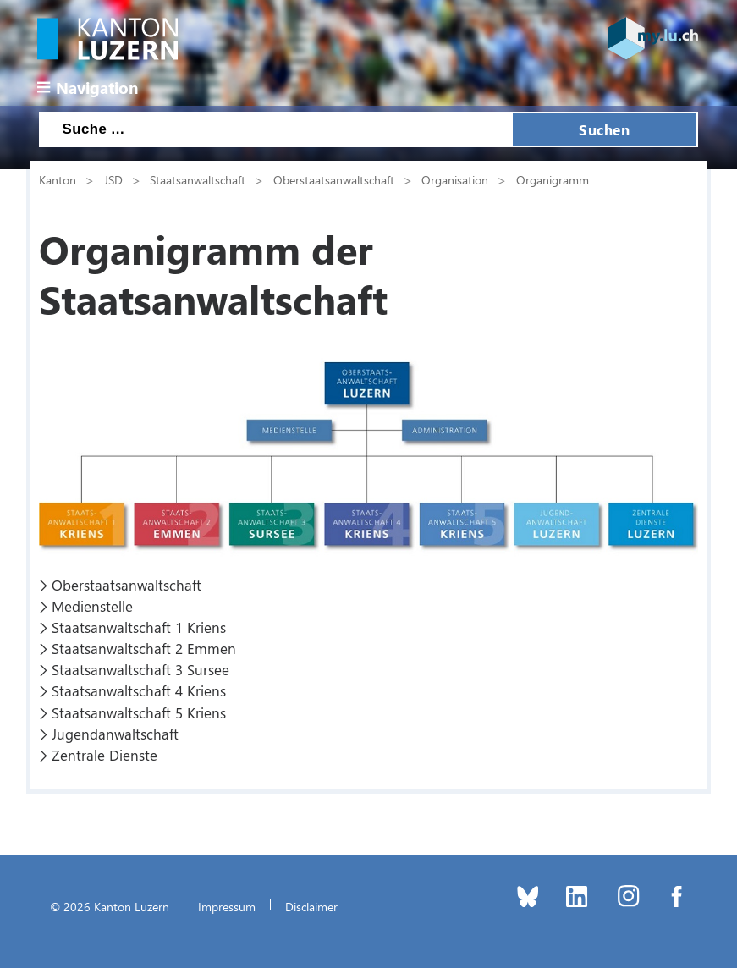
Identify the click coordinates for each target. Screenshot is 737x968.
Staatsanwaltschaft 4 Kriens (139, 690)
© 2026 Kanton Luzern (109, 906)
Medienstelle (92, 606)
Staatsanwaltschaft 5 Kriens (139, 712)
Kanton (57, 179)
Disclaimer (311, 906)
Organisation (454, 179)
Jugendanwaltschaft (115, 733)
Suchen (604, 129)
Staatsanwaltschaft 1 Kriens (139, 627)
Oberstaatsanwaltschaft (333, 179)
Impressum (227, 906)
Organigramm (552, 179)
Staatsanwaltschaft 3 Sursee (140, 669)
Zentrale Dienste (104, 754)
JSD (113, 179)
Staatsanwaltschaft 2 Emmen (144, 648)
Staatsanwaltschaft (197, 179)
